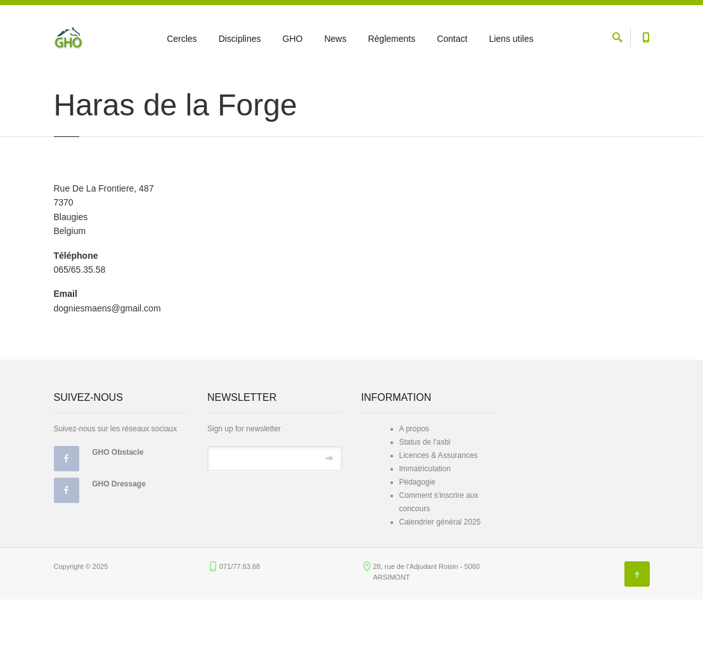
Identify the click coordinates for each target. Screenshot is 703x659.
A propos (414, 487)
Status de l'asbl (425, 501)
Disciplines (240, 39)
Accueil (65, 84)
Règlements (391, 39)
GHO (293, 39)
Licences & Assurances (438, 514)
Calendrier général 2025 (440, 581)
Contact (452, 39)
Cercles (182, 39)
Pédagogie (417, 541)
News (335, 39)
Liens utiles (511, 39)
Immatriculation (425, 527)
